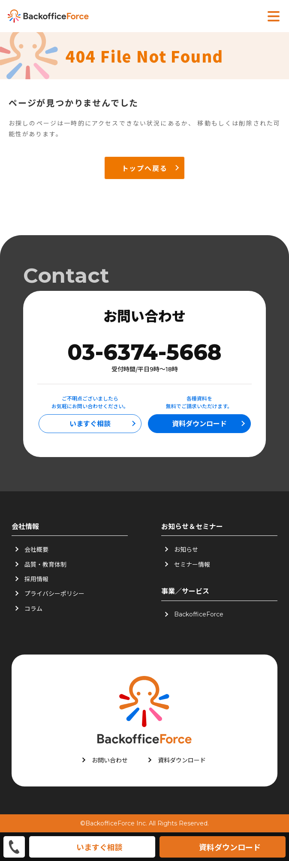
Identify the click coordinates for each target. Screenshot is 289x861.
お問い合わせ (110, 760)
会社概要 (36, 549)
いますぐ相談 (90, 423)
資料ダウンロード (199, 423)
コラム (33, 608)
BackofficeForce (198, 614)
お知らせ (186, 549)
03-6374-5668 (144, 352)
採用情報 (36, 578)
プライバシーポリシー (54, 593)
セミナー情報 (192, 564)
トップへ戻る (145, 168)
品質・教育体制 (45, 564)
